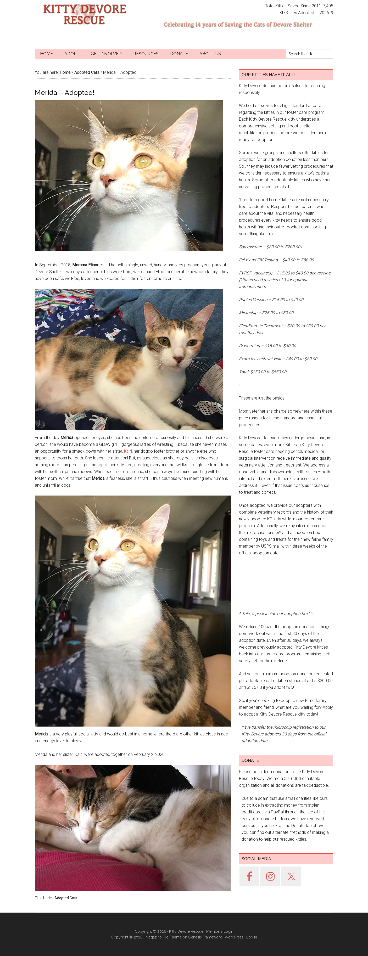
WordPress (234, 937)
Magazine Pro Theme (164, 937)
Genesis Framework (205, 937)
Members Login (219, 931)
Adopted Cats (65, 898)
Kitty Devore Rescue (84, 14)
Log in (251, 937)
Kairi (128, 451)
